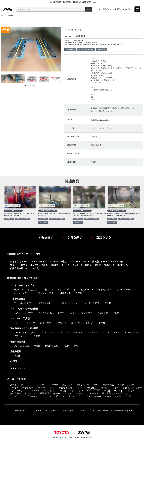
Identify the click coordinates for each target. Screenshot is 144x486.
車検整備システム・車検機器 (24, 328)
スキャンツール (17, 368)
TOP (2, 15)
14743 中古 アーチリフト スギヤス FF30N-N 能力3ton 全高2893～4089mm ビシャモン (123, 215)
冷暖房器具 (15, 351)
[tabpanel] (7, 78)
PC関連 (13, 361)
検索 (88, 9)
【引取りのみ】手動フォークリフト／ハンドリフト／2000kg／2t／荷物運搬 (20, 215)
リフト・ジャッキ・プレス (101, 128)
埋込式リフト (96, 137)
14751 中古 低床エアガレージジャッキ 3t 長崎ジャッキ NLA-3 (54, 215)
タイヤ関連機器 (17, 299)
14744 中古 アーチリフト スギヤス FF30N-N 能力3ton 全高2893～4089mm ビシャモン (89, 215)
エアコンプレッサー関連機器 (24, 308)
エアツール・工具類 (20, 318)
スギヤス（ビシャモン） (100, 120)
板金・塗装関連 (17, 342)
